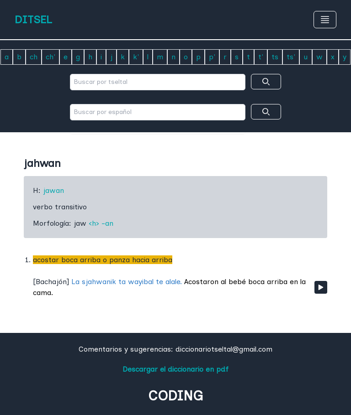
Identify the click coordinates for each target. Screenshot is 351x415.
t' (260, 56)
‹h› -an (101, 223)
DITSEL (33, 19)
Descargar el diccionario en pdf (175, 369)
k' (136, 56)
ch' (50, 56)
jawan (53, 190)
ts (274, 56)
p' (212, 56)
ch (33, 56)
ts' (291, 56)
